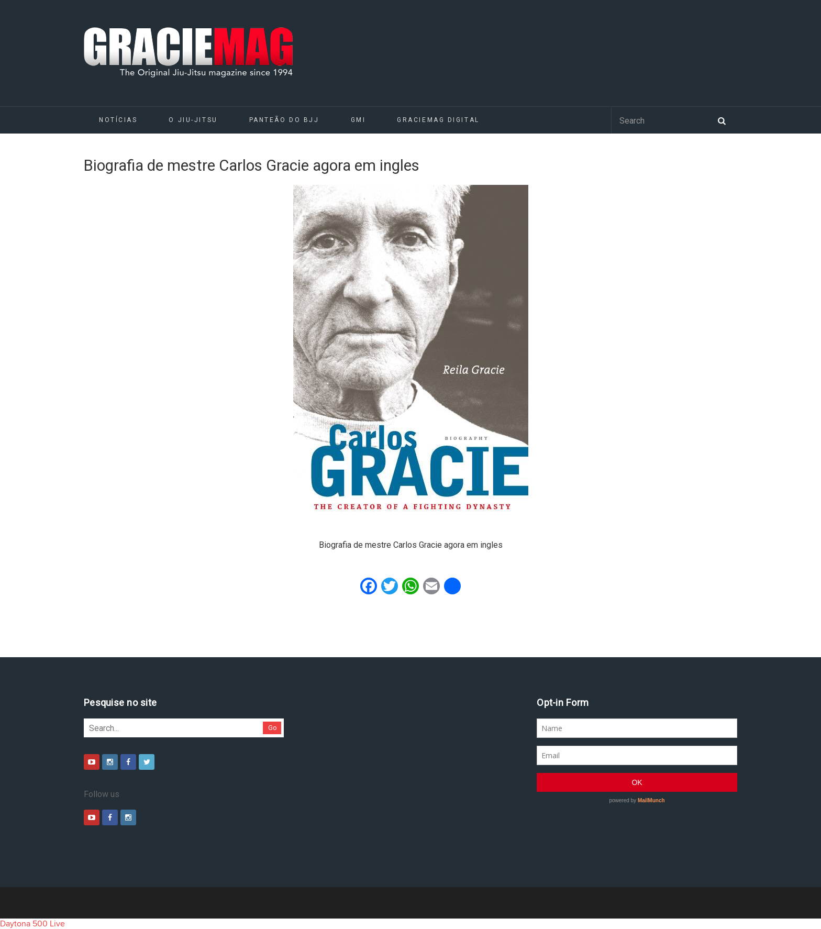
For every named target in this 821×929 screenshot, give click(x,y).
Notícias (118, 120)
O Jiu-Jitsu (193, 120)
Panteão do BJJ (284, 120)
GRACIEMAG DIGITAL (438, 120)
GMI (358, 120)
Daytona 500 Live (32, 924)
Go (272, 728)
